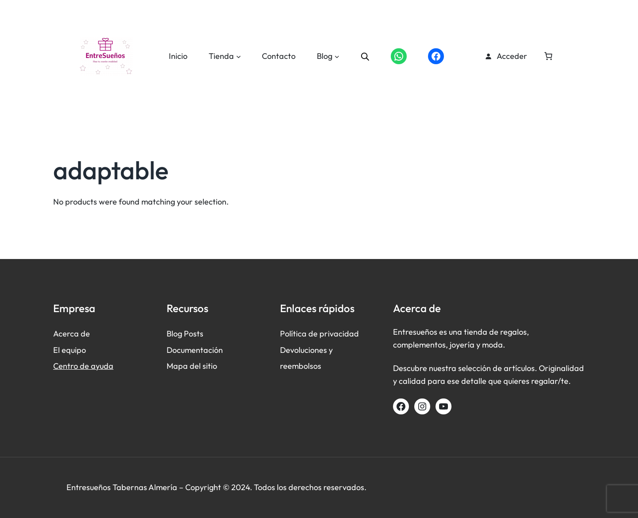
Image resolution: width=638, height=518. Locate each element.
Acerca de (71, 334)
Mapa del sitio (192, 366)
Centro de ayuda (83, 366)
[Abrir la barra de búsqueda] (365, 56)
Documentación (195, 350)
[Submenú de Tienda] (238, 56)
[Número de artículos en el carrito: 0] (548, 56)
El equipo (69, 350)
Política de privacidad (319, 334)
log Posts (187, 334)
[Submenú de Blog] (337, 56)
